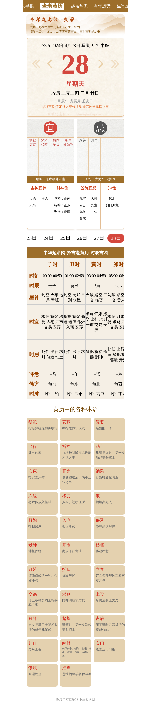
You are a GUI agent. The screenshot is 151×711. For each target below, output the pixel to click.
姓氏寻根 (25, 6)
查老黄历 (52, 6)
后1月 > (115, 63)
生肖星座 (125, 6)
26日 (82, 238)
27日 (99, 238)
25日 (65, 238)
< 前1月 (35, 63)
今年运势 (102, 6)
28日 (116, 238)
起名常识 (79, 6)
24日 (49, 238)
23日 (32, 238)
